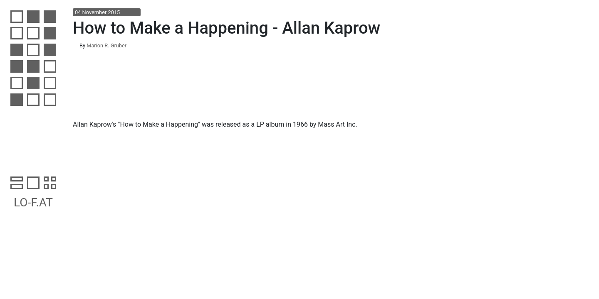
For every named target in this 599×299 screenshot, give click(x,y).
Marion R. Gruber (106, 45)
